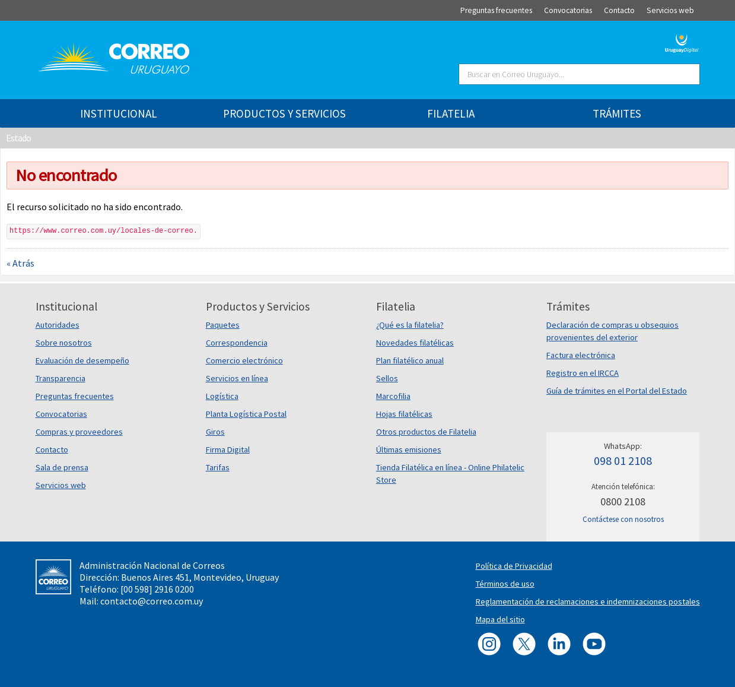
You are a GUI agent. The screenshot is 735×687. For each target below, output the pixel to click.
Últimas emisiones (408, 449)
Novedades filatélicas (415, 342)
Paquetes (223, 324)
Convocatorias (61, 414)
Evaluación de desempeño (82, 360)
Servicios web (61, 485)
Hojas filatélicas (404, 414)
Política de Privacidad (514, 566)
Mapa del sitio (500, 619)
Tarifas (218, 467)
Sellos (387, 378)
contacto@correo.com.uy (151, 601)
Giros (215, 431)
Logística (222, 396)
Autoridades (57, 324)
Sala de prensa (62, 467)
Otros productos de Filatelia (426, 431)
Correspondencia (237, 342)
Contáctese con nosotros (623, 519)
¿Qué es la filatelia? (410, 324)
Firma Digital (228, 449)
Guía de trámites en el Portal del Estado (616, 390)
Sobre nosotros (64, 342)
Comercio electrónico (244, 360)
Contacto (52, 449)
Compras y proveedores (79, 431)
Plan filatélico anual (410, 360)
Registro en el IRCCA (582, 373)
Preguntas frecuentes (75, 396)
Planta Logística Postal (246, 414)
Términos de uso (505, 583)
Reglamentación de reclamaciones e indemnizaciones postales (588, 601)
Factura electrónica (580, 355)
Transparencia (60, 378)
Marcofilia (393, 396)
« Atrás (20, 263)
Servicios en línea (237, 378)
